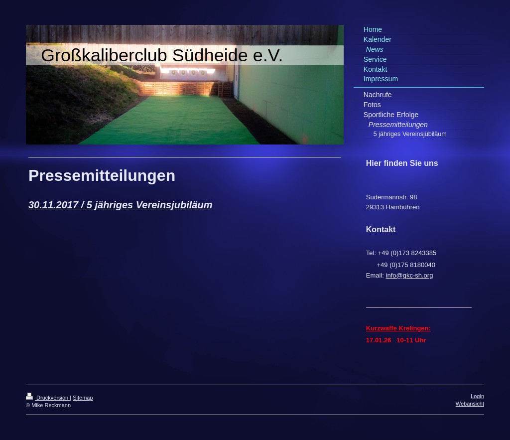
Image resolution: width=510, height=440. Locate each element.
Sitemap (83, 398)
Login (477, 396)
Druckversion (48, 398)
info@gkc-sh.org (409, 275)
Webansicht (470, 404)
